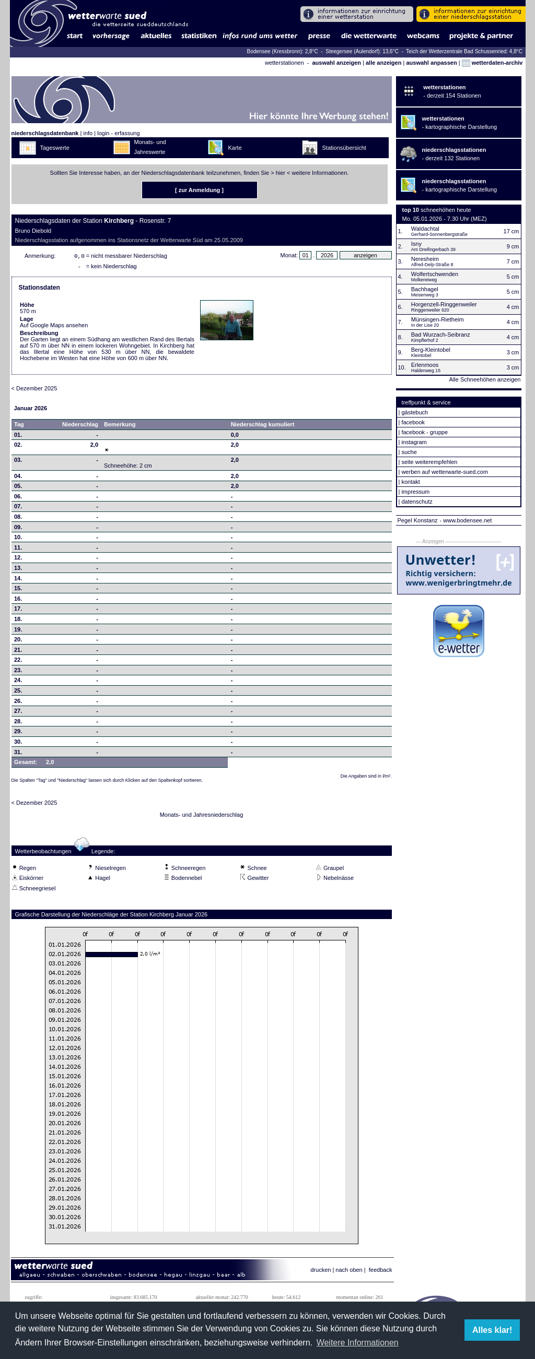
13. (18, 570)
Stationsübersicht (344, 148)
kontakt (410, 482)
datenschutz (416, 501)
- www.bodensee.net (466, 520)
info (87, 133)
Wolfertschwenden (434, 274)
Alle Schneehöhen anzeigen (484, 379)
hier (280, 173)
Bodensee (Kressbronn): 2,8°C (283, 51)
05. (18, 488)
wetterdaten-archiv (492, 62)
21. (18, 652)
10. (18, 539)
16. (18, 601)
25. (18, 692)
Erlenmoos (425, 365)
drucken (320, 1272)
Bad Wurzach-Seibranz (440, 334)
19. (18, 631)
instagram (413, 442)
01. (18, 437)
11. (18, 549)
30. (18, 744)
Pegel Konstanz (418, 520)
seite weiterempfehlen (429, 462)
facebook (413, 422)
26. (18, 703)
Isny (416, 244)
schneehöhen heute (446, 210)
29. (18, 733)
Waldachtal (425, 228)
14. (18, 580)
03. (18, 462)
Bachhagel (424, 289)
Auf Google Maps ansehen (54, 327)
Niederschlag (80, 426)
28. (18, 723)
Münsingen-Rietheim (437, 319)
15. (18, 590)
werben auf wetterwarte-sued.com (444, 472)
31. (18, 754)
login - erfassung (118, 133)
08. (18, 519)
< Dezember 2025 (34, 390)
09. (18, 529)
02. (18, 447)
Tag (19, 426)
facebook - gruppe (424, 432)
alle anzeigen (383, 62)
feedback (380, 1272)
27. (18, 713)
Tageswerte (54, 148)
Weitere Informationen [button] (358, 1342)
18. (18, 621)
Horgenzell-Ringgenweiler (444, 304)
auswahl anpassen (431, 62)
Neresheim (425, 259)
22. (18, 662)
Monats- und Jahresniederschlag (201, 817)
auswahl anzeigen (336, 62)
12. (18, 559)
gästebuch (414, 412)
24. (18, 682)
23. (18, 672)
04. (18, 478)
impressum (415, 491)
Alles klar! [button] (492, 1330)
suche (408, 452)
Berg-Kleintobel (430, 350)
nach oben (348, 1272)
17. (18, 610)
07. (18, 508)
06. (18, 498)
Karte (235, 148)
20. (18, 641)
